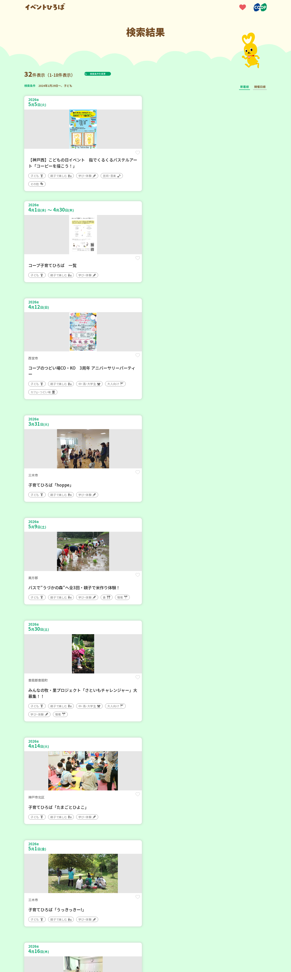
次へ (155, 850)
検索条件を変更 (107, 73)
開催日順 (260, 87)
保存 (91, 156)
